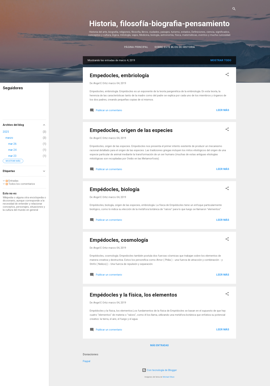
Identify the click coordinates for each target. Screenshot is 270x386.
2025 (6, 131)
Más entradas (159, 345)
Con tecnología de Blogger (159, 370)
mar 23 (12, 156)
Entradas (12, 180)
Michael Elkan (168, 377)
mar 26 (12, 143)
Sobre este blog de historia (174, 47)
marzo (9, 137)
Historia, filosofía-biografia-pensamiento (159, 23)
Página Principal (136, 47)
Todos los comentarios (20, 183)
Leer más (222, 110)
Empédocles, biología (114, 189)
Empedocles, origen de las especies (131, 130)
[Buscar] (234, 9)
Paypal (86, 361)
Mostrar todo (220, 60)
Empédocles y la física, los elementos (133, 295)
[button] (227, 75)
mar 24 (12, 149)
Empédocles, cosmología (119, 240)
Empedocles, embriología (119, 75)
